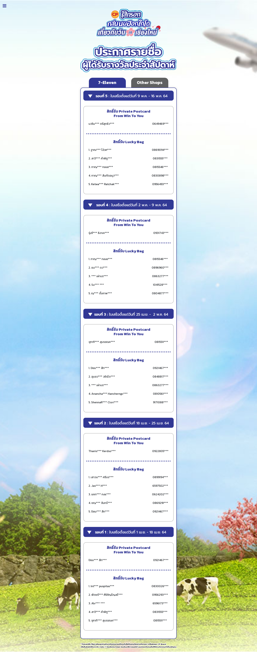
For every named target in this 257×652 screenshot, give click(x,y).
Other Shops (149, 82)
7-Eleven (107, 82)
